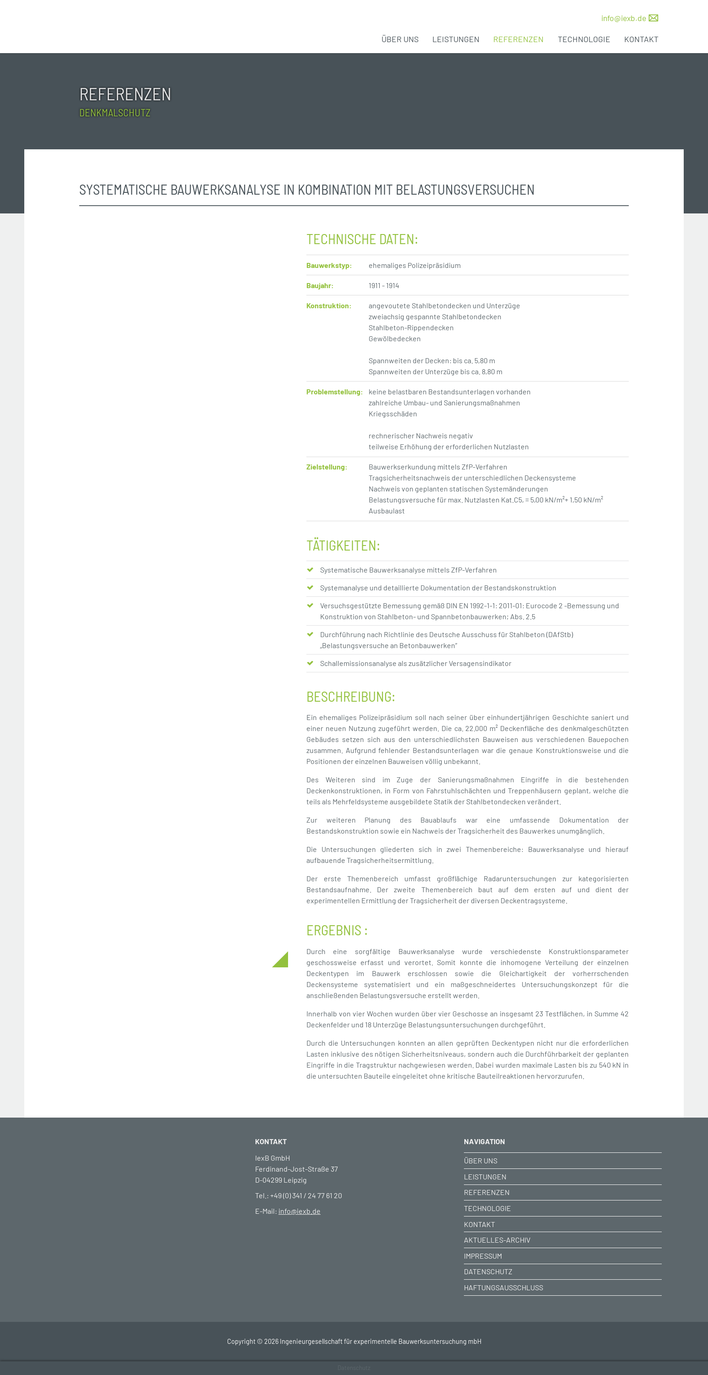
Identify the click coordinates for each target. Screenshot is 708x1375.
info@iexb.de (623, 18)
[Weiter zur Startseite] (145, 1155)
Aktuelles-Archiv (497, 1239)
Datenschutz (488, 1271)
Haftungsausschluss (503, 1287)
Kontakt (641, 39)
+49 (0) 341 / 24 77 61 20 (306, 1195)
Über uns (400, 39)
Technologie (584, 39)
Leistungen (455, 39)
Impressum (483, 1255)
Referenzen (518, 39)
